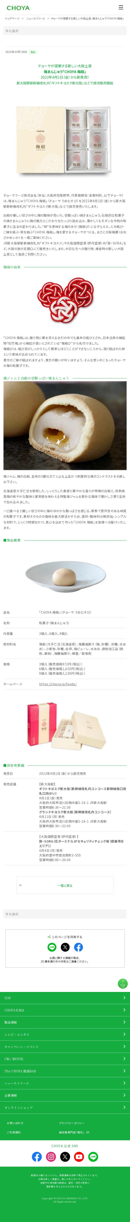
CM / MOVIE (13, 1059)
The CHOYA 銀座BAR (20, 1071)
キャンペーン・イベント (21, 1046)
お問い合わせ (15, 1123)
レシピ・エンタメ (16, 1034)
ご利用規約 (14, 1132)
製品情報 (10, 1022)
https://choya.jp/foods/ (57, 684)
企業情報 (10, 1095)
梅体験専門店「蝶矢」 (71, 1132)
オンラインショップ (18, 1107)
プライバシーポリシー (72, 1123)
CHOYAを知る (14, 1010)
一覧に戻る (65, 885)
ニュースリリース (16, 1083)
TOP (7, 998)
